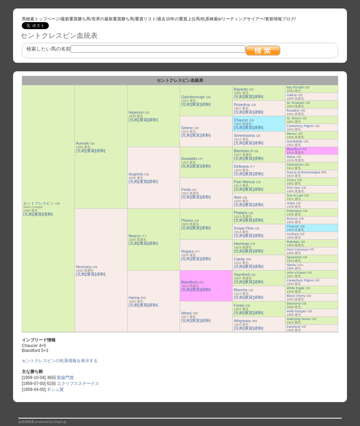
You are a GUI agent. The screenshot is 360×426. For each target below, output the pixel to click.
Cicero (291, 180)
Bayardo (241, 89)
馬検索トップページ (41, 18)
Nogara (187, 251)
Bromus (292, 218)
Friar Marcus (244, 182)
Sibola (291, 265)
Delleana (241, 166)
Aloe (237, 197)
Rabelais (293, 242)
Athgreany (242, 321)
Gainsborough (193, 97)
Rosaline (293, 110)
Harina (134, 297)
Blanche (241, 290)
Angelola (136, 174)
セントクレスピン (38, 203)
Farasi (239, 305)
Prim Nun (293, 187)
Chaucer (241, 120)
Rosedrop (242, 104)
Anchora (293, 234)
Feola (186, 189)
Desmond (294, 303)
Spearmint (294, 257)
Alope (291, 203)
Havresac (242, 243)
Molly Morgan (296, 311)
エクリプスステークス (78, 383)
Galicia (292, 95)
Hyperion (136, 112)
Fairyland (293, 326)
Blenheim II (243, 151)
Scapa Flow (243, 228)
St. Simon (294, 118)
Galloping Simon (298, 319)
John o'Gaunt (296, 272)
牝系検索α (210, 18)
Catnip (239, 259)
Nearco (135, 236)
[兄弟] (28, 214)
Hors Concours (297, 249)
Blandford (294, 149)
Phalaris (241, 213)
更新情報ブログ (280, 18)
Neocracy (84, 267)
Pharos (187, 220)
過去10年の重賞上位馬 (178, 18)
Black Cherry (296, 296)
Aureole (82, 143)
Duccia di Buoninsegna (303, 172)
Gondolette (295, 141)
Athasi (186, 313)
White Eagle (295, 288)
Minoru (292, 133)
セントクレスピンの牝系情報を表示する (60, 360)
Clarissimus (295, 164)
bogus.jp (60, 422)
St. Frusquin (295, 103)
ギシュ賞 (55, 389)
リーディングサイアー (242, 18)
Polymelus (294, 211)
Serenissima (244, 135)
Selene (187, 128)
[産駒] (48, 214)
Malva (291, 157)
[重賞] (38, 214)
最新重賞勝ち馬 (75, 18)
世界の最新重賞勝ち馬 (113, 18)
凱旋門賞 (65, 377)
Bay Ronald (295, 87)
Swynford (241, 274)
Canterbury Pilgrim (300, 126)
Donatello (189, 159)
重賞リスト (145, 18)
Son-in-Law (295, 195)
